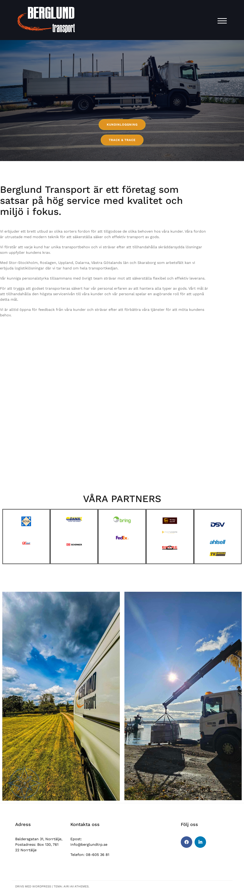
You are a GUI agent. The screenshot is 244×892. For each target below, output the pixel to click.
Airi (66, 886)
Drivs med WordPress (33, 886)
